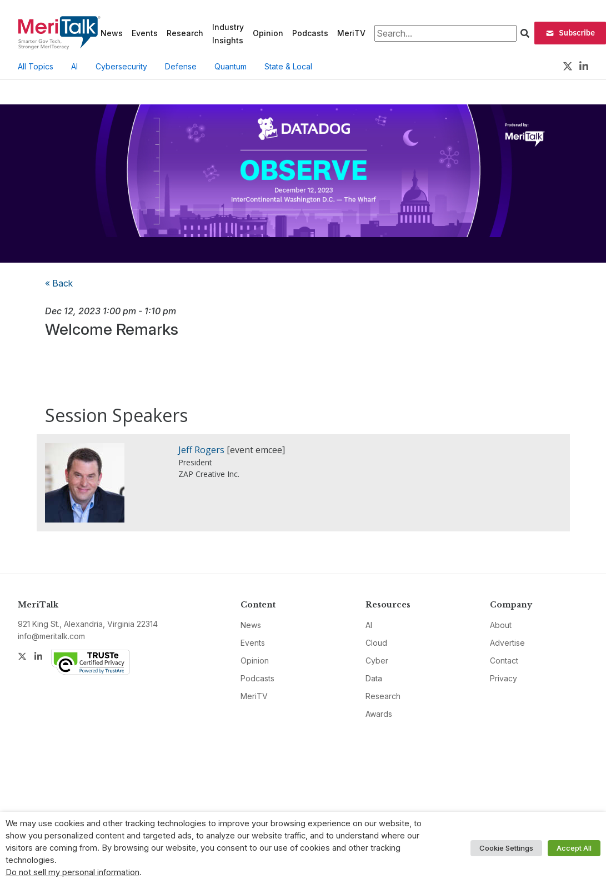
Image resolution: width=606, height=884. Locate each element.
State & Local (288, 66)
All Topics (35, 66)
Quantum (230, 66)
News (112, 33)
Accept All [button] (574, 847)
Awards (378, 714)
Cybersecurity (121, 66)
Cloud (376, 642)
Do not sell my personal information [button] (72, 872)
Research (185, 33)
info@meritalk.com (51, 636)
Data (373, 678)
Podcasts (310, 33)
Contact (504, 660)
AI (74, 66)
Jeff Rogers (201, 450)
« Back (59, 283)
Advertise (507, 642)
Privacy (503, 678)
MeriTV (351, 33)
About (501, 625)
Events (145, 33)
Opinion (268, 33)
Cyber (376, 660)
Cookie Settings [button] (506, 847)
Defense (181, 66)
